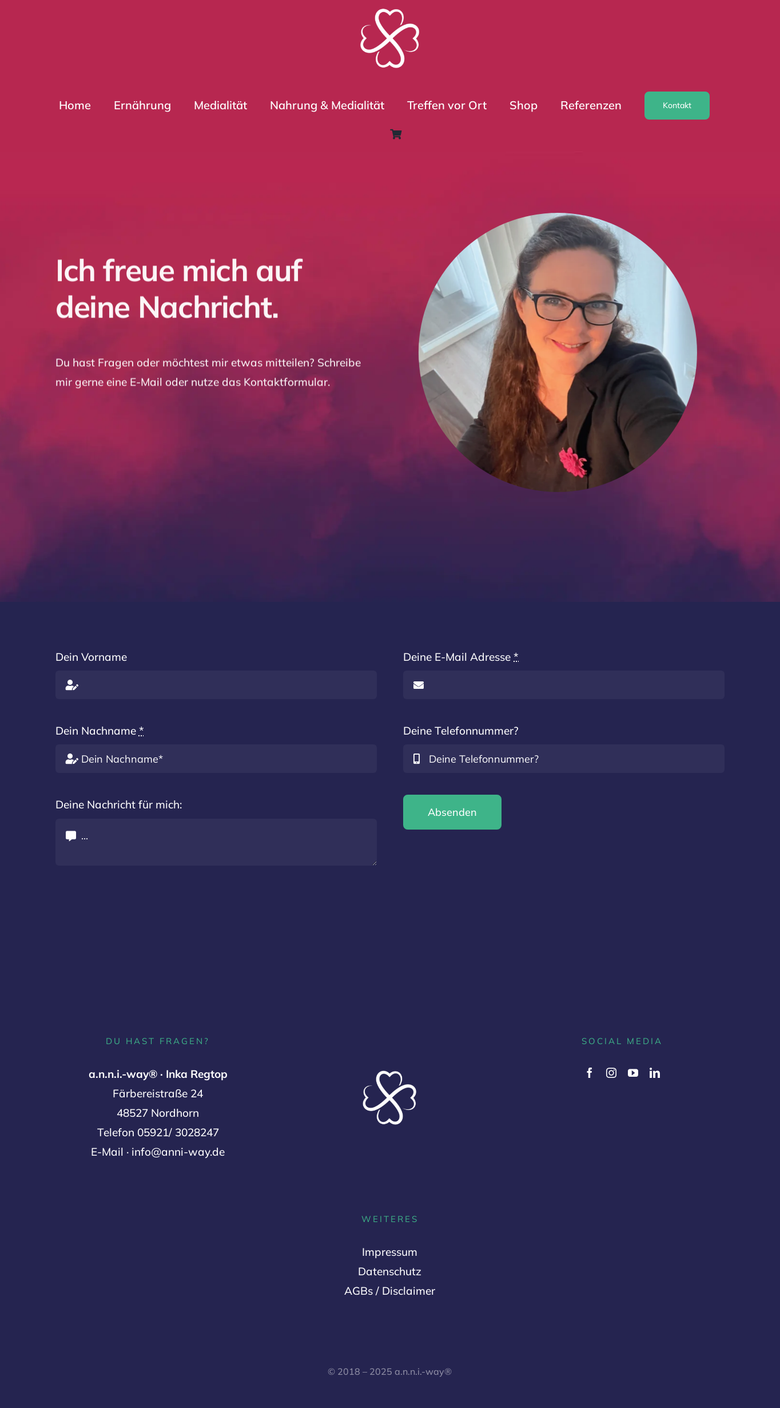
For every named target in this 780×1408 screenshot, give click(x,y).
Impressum (389, 1252)
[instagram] (611, 1073)
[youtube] (633, 1073)
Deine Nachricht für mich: (118, 804)
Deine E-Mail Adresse (461, 657)
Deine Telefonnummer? (461, 730)
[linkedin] (655, 1073)
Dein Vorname (91, 657)
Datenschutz (389, 1271)
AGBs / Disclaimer (389, 1291)
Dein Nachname (99, 730)
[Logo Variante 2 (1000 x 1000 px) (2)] (390, 10)
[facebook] (589, 1073)
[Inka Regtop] (559, 218)
